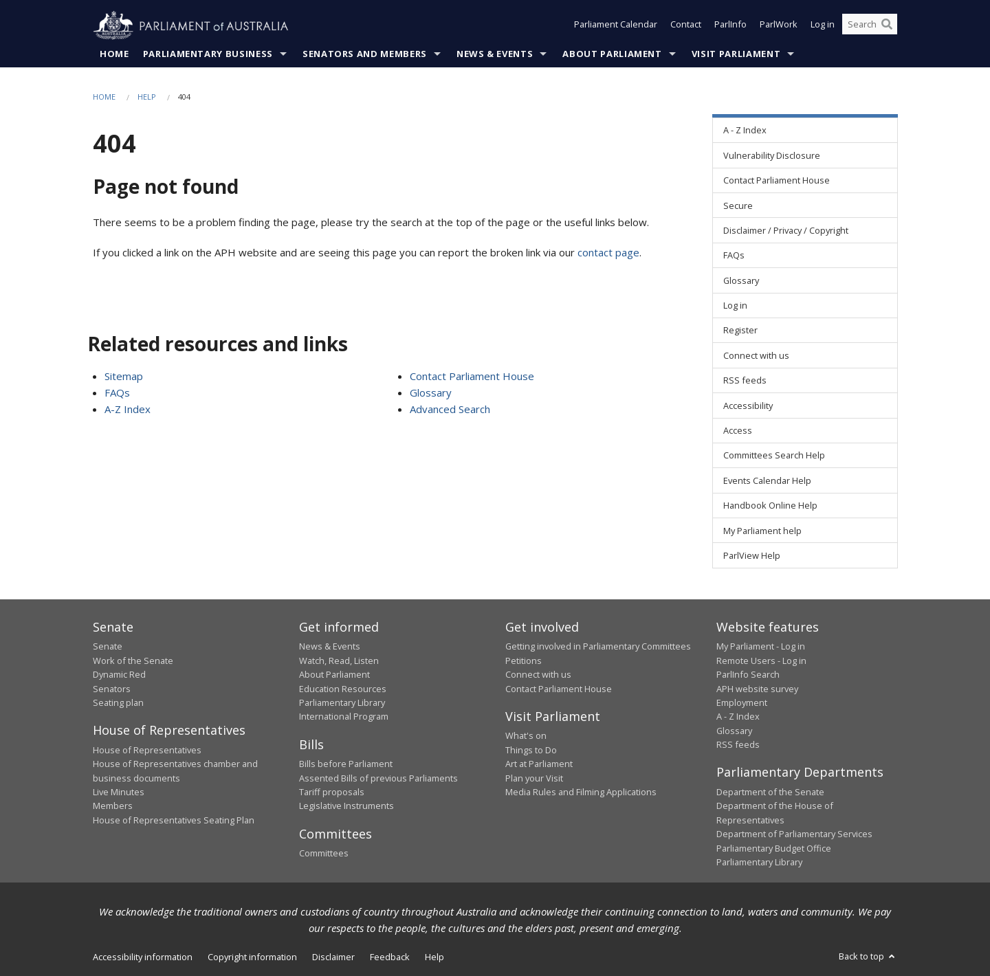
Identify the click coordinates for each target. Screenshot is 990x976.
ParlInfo (730, 26)
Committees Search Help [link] (774, 456)
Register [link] (740, 330)
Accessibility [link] (748, 405)
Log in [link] (735, 306)
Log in (823, 26)
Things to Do (531, 750)
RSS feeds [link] (745, 381)
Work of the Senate (133, 660)
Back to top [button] (868, 957)
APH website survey (757, 689)
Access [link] (737, 431)
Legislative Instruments (346, 806)
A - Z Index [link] (745, 130)
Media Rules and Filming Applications (581, 792)
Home (114, 54)
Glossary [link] (741, 280)
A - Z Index (738, 717)
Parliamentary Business (208, 54)
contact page (608, 253)
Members (113, 806)
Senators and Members (364, 54)
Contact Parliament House (472, 376)
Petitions (523, 660)
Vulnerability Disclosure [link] (771, 155)
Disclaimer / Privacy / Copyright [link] (785, 231)
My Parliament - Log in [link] (760, 647)
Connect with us (538, 675)
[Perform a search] (887, 26)
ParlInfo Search (748, 675)
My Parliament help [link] (762, 530)
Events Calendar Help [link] (767, 480)
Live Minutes (118, 792)
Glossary (431, 392)
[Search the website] (869, 26)
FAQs (117, 392)
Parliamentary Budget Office (773, 848)
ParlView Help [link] (751, 556)
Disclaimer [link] (333, 957)
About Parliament (611, 54)
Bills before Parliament (346, 764)
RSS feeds (738, 745)
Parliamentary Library (342, 703)
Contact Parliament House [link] (776, 181)
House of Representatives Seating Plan (173, 820)
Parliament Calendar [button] (615, 26)
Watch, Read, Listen (339, 660)
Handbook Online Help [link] (770, 506)
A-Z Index (127, 409)
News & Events (494, 54)
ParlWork (779, 26)
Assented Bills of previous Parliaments (378, 778)
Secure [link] (738, 205)
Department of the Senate (770, 792)
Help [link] (434, 957)
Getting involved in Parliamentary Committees (598, 647)
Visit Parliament (736, 54)
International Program (343, 717)
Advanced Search (450, 409)
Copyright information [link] (252, 957)
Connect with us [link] (756, 356)
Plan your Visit (534, 778)
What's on (526, 736)
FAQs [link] (734, 255)
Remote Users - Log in (761, 660)
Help (147, 97)
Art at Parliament (539, 764)
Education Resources (342, 689)
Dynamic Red (119, 675)
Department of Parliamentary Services (794, 834)
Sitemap (123, 376)
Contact (685, 26)
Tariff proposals (331, 792)
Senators (112, 689)
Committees (324, 853)
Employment (741, 703)
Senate (107, 647)
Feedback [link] (390, 957)
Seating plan (118, 703)
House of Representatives (147, 750)
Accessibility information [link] (142, 957)
